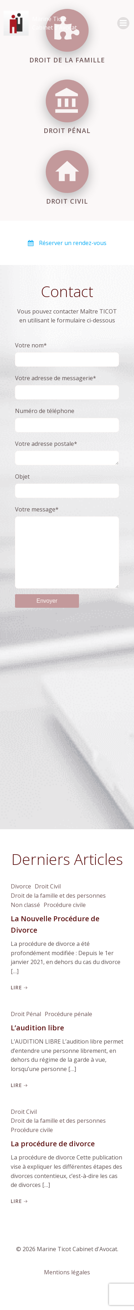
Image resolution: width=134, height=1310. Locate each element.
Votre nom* (67, 354)
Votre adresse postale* (67, 453)
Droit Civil (48, 902)
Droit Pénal (26, 1030)
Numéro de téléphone (67, 419)
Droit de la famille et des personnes (58, 911)
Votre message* (67, 555)
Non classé (25, 920)
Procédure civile (65, 920)
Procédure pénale (68, 1030)
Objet (67, 486)
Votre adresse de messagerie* (67, 386)
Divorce (21, 902)
